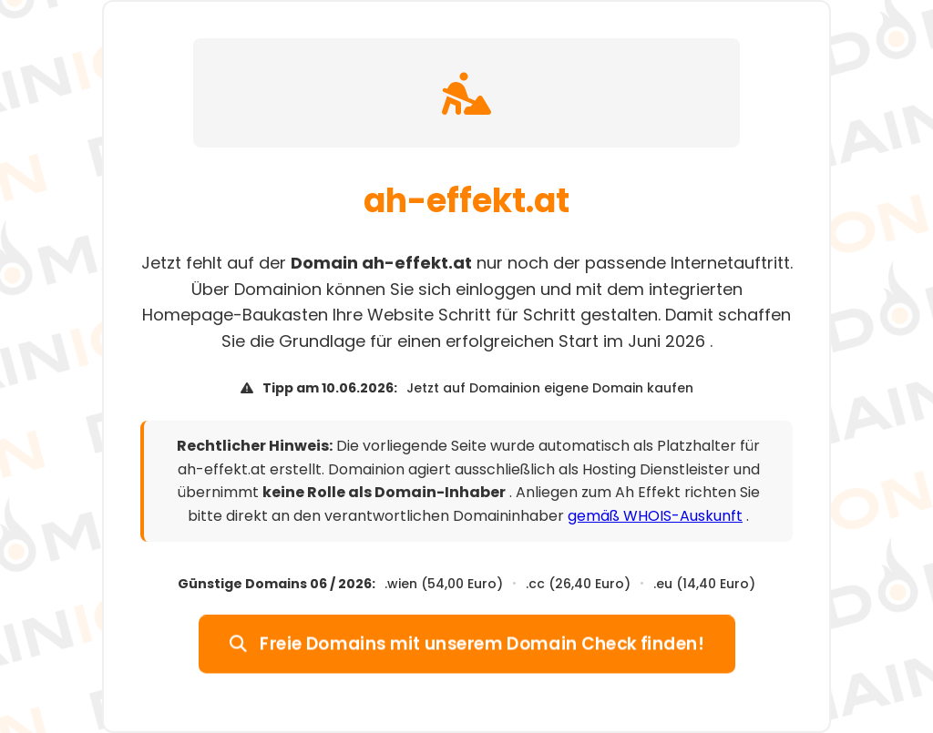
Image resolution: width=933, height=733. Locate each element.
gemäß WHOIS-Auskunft (655, 515)
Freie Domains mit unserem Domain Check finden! (466, 643)
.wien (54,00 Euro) (443, 584)
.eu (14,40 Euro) (704, 584)
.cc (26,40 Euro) (578, 584)
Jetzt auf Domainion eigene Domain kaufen (549, 388)
